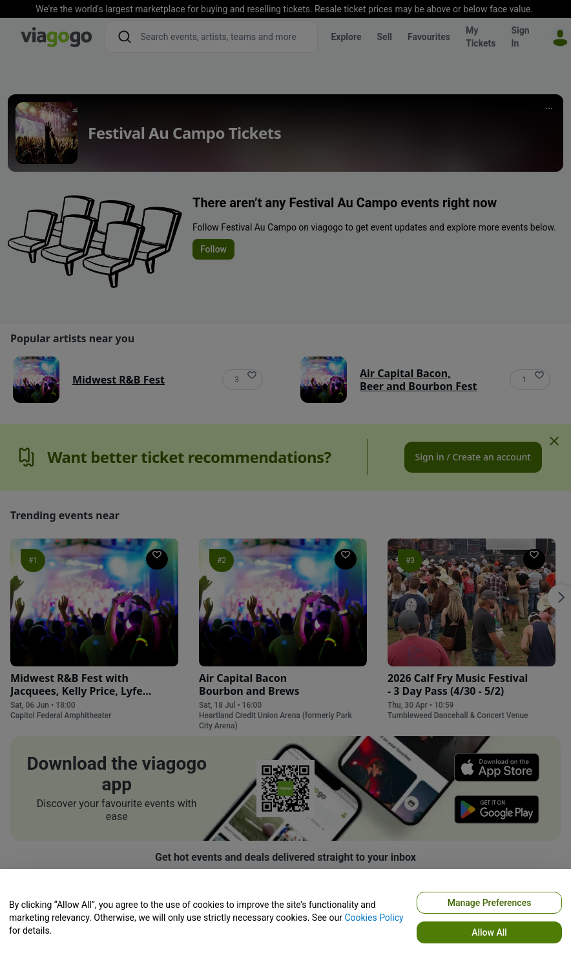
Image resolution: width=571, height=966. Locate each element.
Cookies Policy (373, 917)
